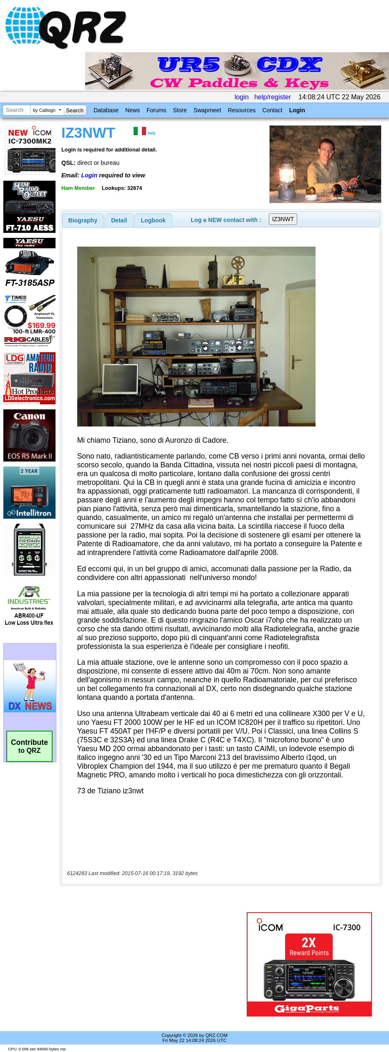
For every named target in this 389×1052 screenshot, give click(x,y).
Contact (272, 110)
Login (297, 110)
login (242, 97)
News (132, 110)
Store (180, 110)
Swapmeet (207, 110)
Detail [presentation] (119, 220)
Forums (156, 110)
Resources (242, 110)
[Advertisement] (155, 964)
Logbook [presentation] (153, 220)
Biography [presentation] (83, 220)
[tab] (83, 220)
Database (106, 110)
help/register (272, 97)
